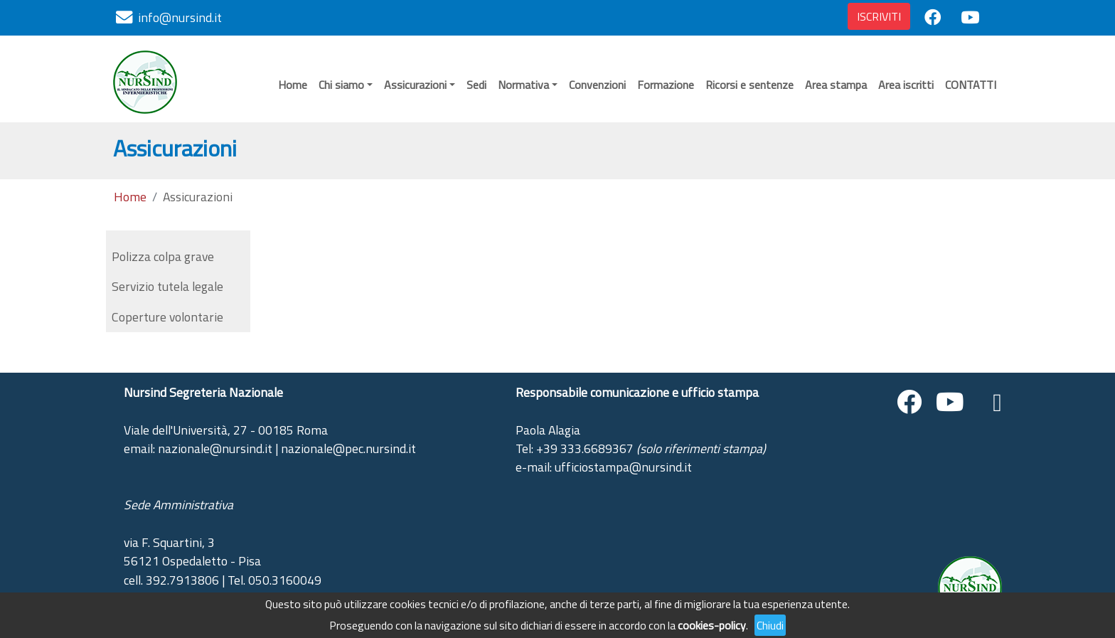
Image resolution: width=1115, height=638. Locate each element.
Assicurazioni (415, 84)
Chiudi (770, 625)
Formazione (665, 84)
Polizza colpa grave (163, 256)
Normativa (523, 84)
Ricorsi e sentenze (749, 84)
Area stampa (836, 84)
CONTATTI (970, 84)
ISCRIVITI (879, 16)
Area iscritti (906, 84)
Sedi (476, 84)
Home (292, 84)
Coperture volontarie (167, 316)
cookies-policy (712, 625)
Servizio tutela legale (167, 286)
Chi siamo (341, 84)
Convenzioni (597, 84)
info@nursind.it (180, 17)
